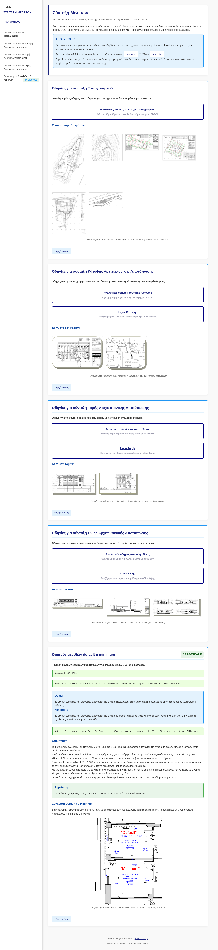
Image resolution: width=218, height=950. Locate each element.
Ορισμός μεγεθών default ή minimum (21, 78)
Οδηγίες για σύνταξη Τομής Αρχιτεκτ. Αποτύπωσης (17, 56)
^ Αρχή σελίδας (61, 251)
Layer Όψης (127, 573)
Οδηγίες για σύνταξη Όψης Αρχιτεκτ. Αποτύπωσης (17, 67)
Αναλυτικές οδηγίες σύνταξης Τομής (127, 429)
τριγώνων (131, 54)
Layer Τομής (127, 448)
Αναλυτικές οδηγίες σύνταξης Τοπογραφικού (127, 109)
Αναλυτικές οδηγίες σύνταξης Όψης (128, 554)
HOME (7, 7)
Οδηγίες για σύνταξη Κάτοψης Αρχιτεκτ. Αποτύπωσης (19, 45)
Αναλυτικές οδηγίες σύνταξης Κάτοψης (128, 292)
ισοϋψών (157, 54)
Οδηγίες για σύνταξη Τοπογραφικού (14, 34)
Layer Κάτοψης (127, 312)
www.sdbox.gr (141, 938)
